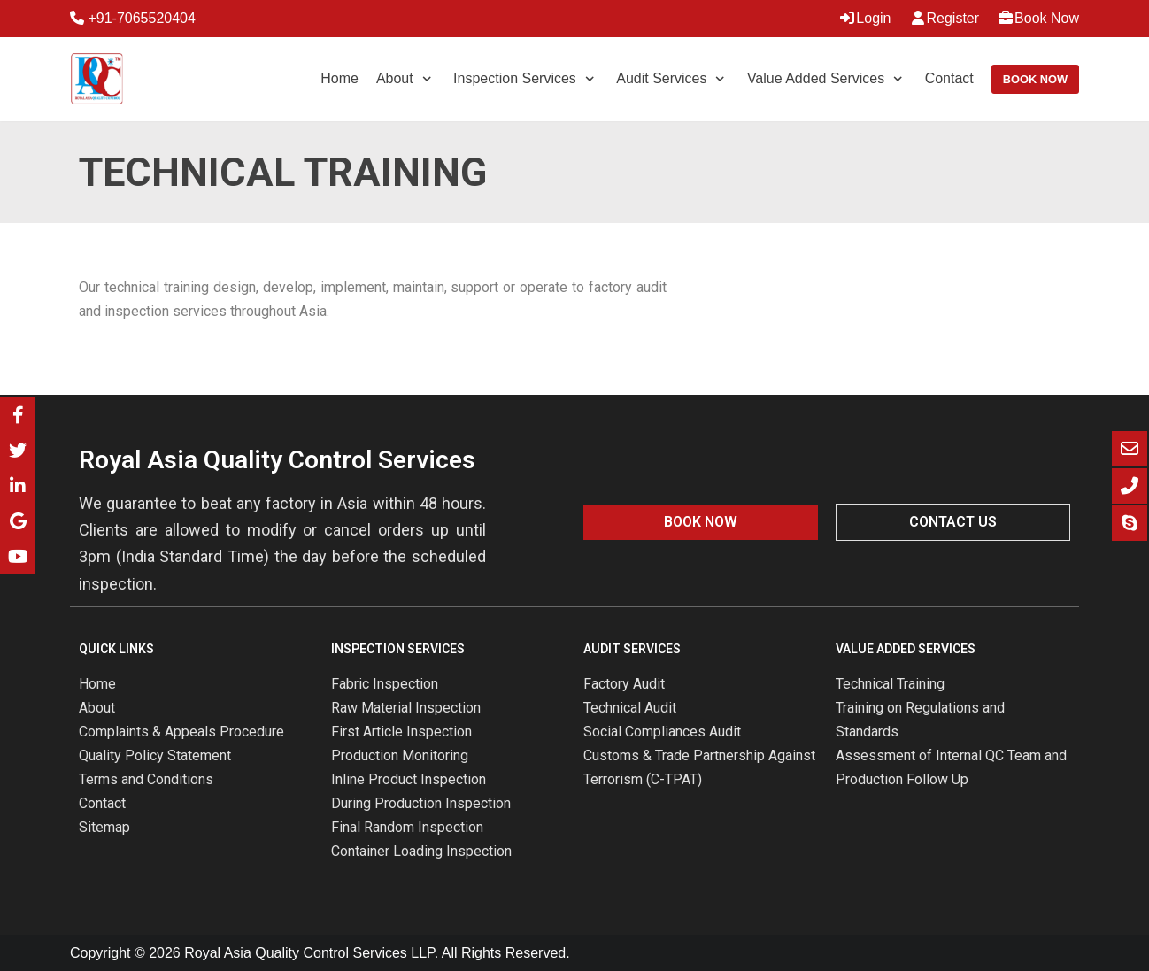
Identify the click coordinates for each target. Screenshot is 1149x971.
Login (864, 18)
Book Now (1038, 18)
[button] (700, 522)
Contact (949, 78)
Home (339, 78)
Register (944, 18)
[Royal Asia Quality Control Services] (96, 79)
